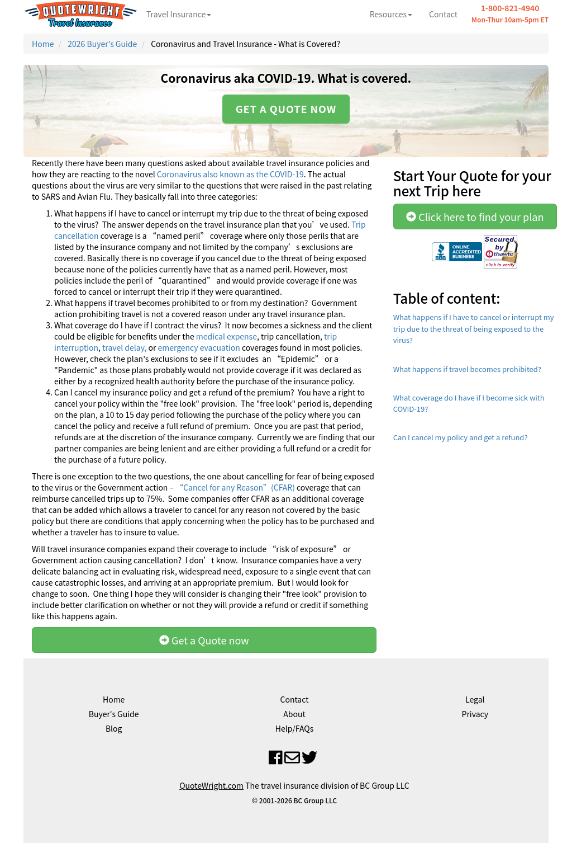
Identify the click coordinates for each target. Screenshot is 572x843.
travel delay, (124, 347)
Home (43, 43)
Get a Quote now (204, 640)
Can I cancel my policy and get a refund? (460, 437)
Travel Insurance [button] (178, 14)
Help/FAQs (294, 728)
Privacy (475, 713)
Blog (114, 728)
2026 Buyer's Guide (102, 43)
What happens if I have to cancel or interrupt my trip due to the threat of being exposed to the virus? (473, 328)
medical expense (226, 336)
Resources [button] (391, 14)
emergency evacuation (198, 347)
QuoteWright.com (211, 785)
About (294, 713)
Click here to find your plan (475, 216)
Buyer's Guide (114, 713)
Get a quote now (286, 108)
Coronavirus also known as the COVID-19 (230, 174)
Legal (474, 699)
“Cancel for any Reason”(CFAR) (234, 487)
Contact (443, 14)
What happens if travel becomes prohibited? (467, 369)
